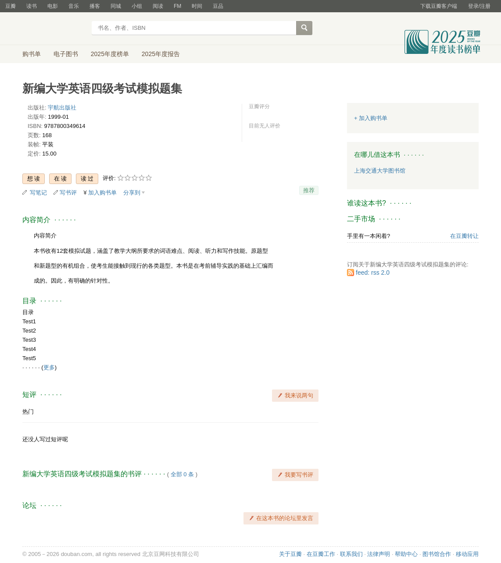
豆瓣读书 (54, 29)
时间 (197, 6)
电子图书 (66, 53)
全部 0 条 (182, 474)
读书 (31, 6)
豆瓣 (10, 6)
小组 (137, 6)
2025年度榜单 (110, 53)
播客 (94, 6)
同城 (116, 6)
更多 (49, 367)
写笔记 (38, 192)
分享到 (131, 192)
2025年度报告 (161, 53)
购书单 (31, 53)
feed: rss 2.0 (373, 272)
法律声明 (378, 554)
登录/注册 (479, 6)
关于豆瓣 (290, 554)
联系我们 (351, 554)
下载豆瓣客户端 (438, 6)
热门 (28, 411)
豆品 (218, 6)
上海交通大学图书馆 (379, 170)
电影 (52, 6)
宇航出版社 (62, 107)
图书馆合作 (436, 554)
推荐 (309, 190)
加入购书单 (102, 192)
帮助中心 (406, 554)
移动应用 (467, 554)
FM (177, 6)
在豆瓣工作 (321, 554)
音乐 (73, 6)
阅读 (158, 6)
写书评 (68, 192)
